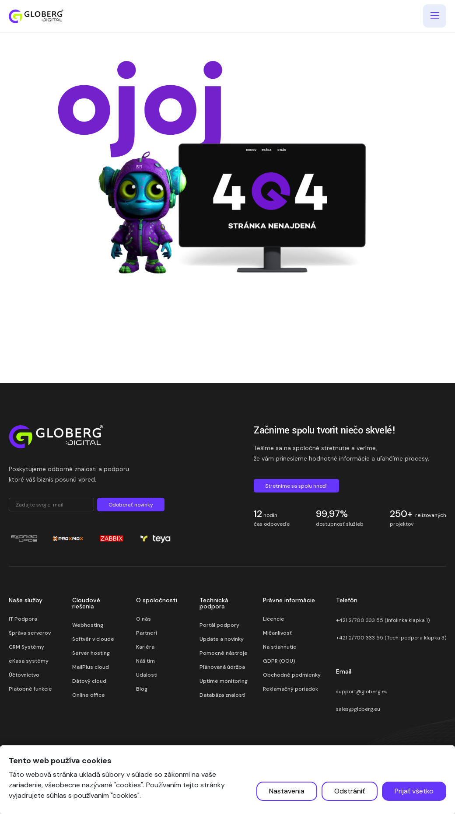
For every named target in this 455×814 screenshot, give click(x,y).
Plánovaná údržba (222, 667)
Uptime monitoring (224, 681)
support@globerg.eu (362, 691)
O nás (143, 619)
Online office (88, 695)
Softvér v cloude (93, 639)
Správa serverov (30, 633)
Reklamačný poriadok (290, 689)
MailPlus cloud (90, 667)
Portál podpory (219, 625)
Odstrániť (349, 791)
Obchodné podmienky (292, 675)
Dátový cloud (89, 681)
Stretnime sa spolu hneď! (296, 485)
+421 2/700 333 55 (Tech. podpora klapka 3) (391, 637)
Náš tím (145, 661)
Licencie (273, 619)
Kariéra (145, 647)
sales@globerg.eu (358, 709)
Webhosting (87, 625)
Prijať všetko (414, 791)
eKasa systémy (29, 661)
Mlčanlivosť (277, 633)
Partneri (146, 633)
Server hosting (91, 653)
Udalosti (147, 675)
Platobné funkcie (30, 689)
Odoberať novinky (130, 504)
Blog (141, 689)
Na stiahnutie (280, 647)
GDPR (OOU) (279, 661)
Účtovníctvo (24, 675)
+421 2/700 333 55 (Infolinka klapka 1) (383, 620)
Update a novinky (222, 639)
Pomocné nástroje (224, 653)
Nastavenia (286, 791)
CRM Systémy (26, 647)
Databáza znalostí (222, 695)
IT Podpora (23, 619)
